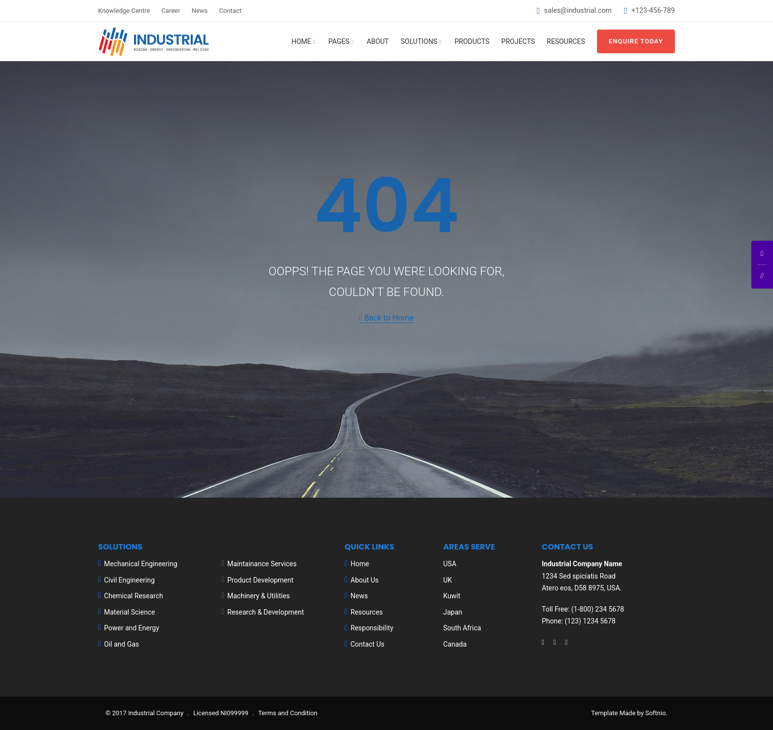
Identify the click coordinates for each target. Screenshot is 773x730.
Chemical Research (133, 596)
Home (301, 41)
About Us (365, 580)
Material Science (129, 612)
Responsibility (372, 628)
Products (472, 41)
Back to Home (386, 318)
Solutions (419, 41)
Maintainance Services (262, 564)
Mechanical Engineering (140, 564)
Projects (518, 41)
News (200, 10)
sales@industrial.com (578, 10)
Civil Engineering (129, 580)
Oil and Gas (121, 644)
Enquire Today (636, 41)
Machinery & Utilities (258, 596)
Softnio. (656, 713)
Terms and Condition (287, 713)
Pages (339, 41)
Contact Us (368, 644)
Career (170, 10)
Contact (230, 10)
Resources (566, 41)
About (378, 41)
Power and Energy (131, 628)
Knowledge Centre (124, 10)
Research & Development (265, 612)
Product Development (260, 580)
